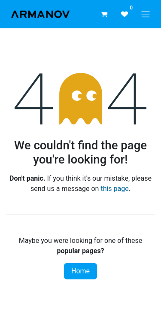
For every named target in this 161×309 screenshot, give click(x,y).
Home (80, 271)
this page (114, 189)
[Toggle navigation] (146, 14)
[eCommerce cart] (103, 14)
